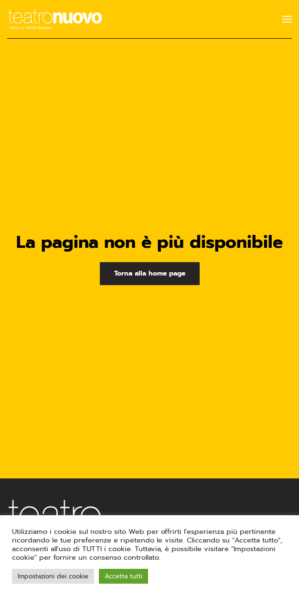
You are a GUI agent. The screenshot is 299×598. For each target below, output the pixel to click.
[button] (287, 19)
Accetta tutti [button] (123, 576)
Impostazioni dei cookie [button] (53, 576)
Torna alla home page (149, 273)
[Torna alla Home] (55, 19)
